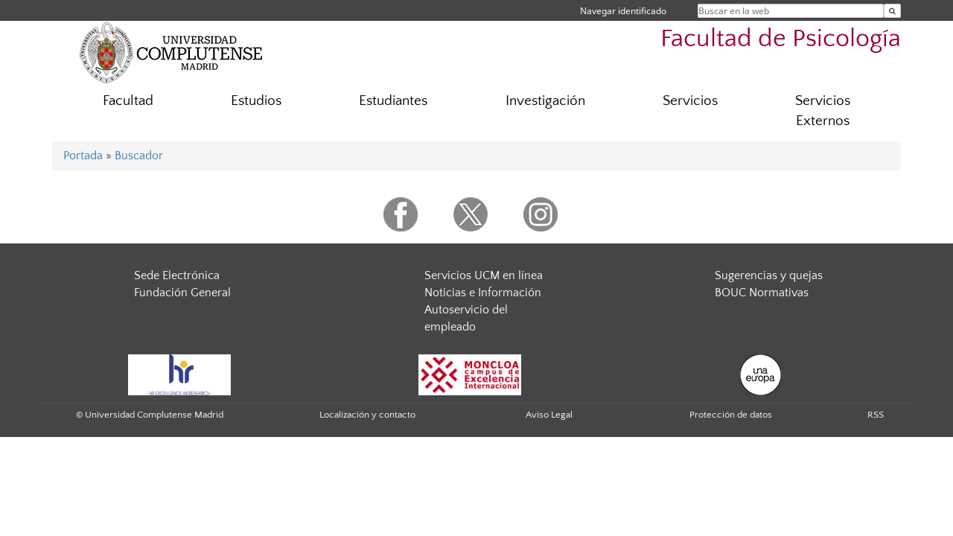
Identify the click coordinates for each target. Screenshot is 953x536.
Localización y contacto (367, 414)
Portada (83, 155)
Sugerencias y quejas (769, 275)
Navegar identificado (623, 10)
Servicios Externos (822, 111)
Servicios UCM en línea (483, 275)
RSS (875, 414)
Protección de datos (730, 414)
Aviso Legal (549, 414)
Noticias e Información (482, 292)
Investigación (545, 101)
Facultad (128, 101)
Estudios (256, 101)
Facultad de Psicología (780, 39)
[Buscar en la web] (892, 11)
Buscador (139, 155)
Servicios (690, 101)
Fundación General (182, 292)
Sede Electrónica (177, 275)
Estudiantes (393, 101)
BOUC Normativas (762, 292)
